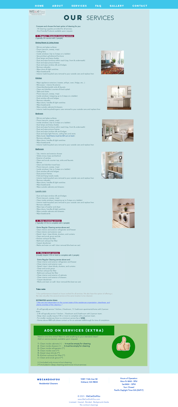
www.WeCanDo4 (85, 399)
